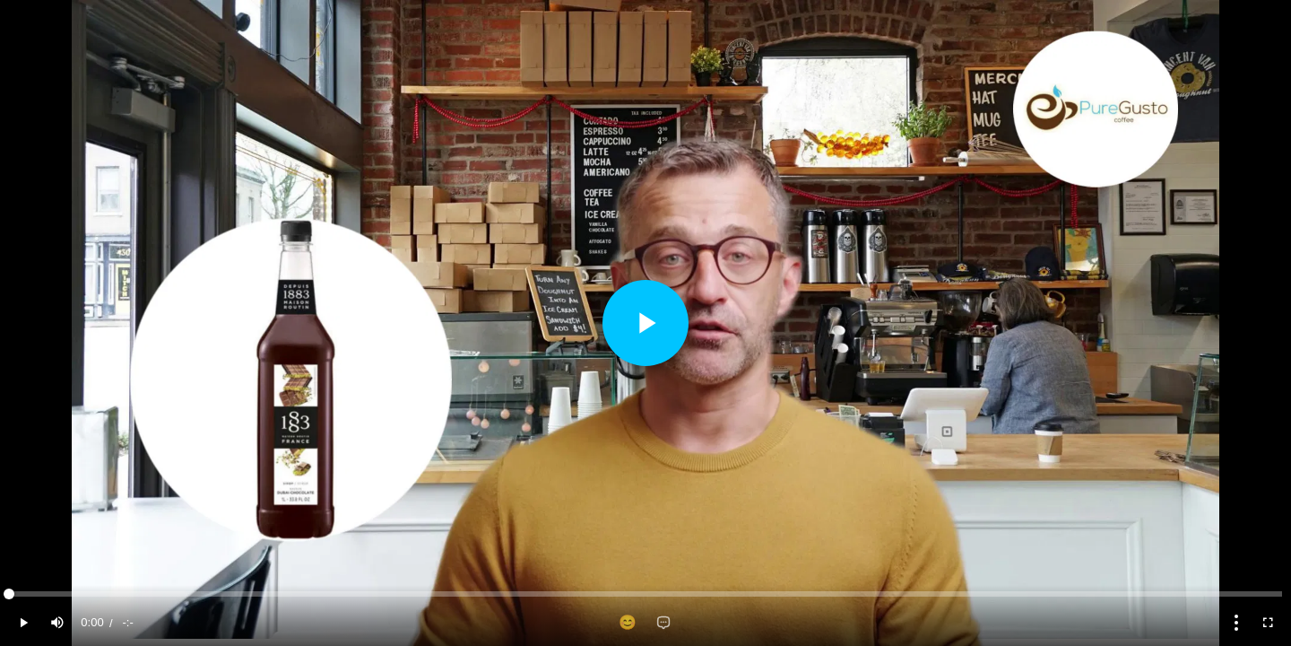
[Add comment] (663, 623)
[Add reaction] (628, 622)
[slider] (645, 594)
